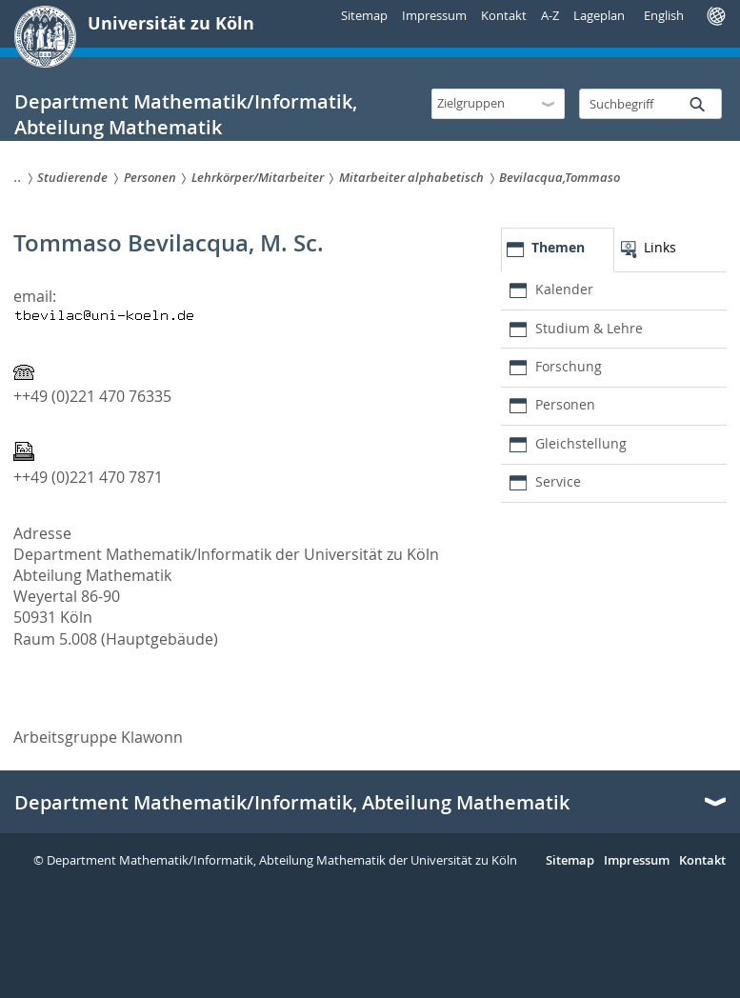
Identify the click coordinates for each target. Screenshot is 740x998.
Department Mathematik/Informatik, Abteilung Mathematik (292, 802)
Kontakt (504, 15)
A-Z (550, 15)
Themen (558, 247)
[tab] (557, 250)
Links (660, 247)
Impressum (434, 15)
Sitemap (364, 15)
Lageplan (599, 15)
